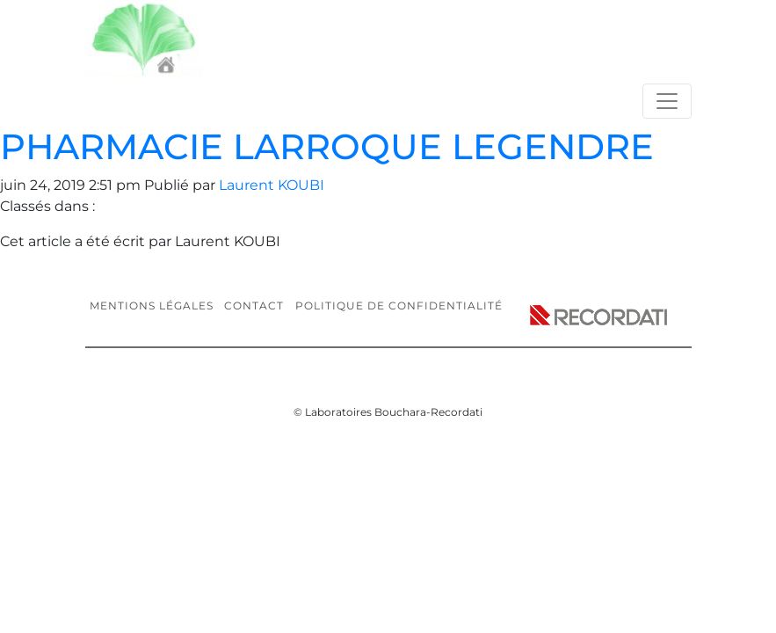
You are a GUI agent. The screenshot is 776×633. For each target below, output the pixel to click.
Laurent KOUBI (271, 185)
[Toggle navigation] (667, 101)
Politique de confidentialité (399, 305)
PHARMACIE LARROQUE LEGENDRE (327, 146)
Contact (254, 305)
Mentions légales (152, 305)
